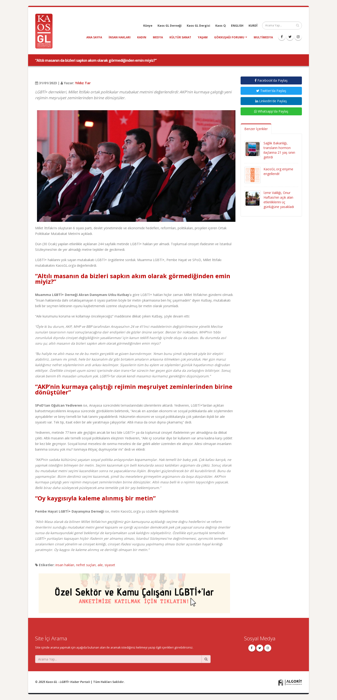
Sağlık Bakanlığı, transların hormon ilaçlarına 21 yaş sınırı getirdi (279, 150)
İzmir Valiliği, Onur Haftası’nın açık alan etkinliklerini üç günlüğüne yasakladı (279, 199)
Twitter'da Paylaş (271, 90)
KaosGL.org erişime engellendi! (278, 171)
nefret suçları (86, 565)
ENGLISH (237, 26)
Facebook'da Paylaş (271, 80)
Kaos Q (220, 26)
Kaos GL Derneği (170, 26)
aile (100, 565)
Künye (147, 26)
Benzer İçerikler (256, 129)
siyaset (110, 565)
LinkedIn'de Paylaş (271, 101)
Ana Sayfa (94, 37)
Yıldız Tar (83, 83)
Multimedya (263, 37)
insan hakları (120, 37)
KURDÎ (253, 26)
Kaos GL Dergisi (198, 26)
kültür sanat (180, 37)
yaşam (203, 37)
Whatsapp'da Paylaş (271, 111)
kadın (141, 37)
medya (158, 37)
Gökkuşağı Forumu (229, 37)
